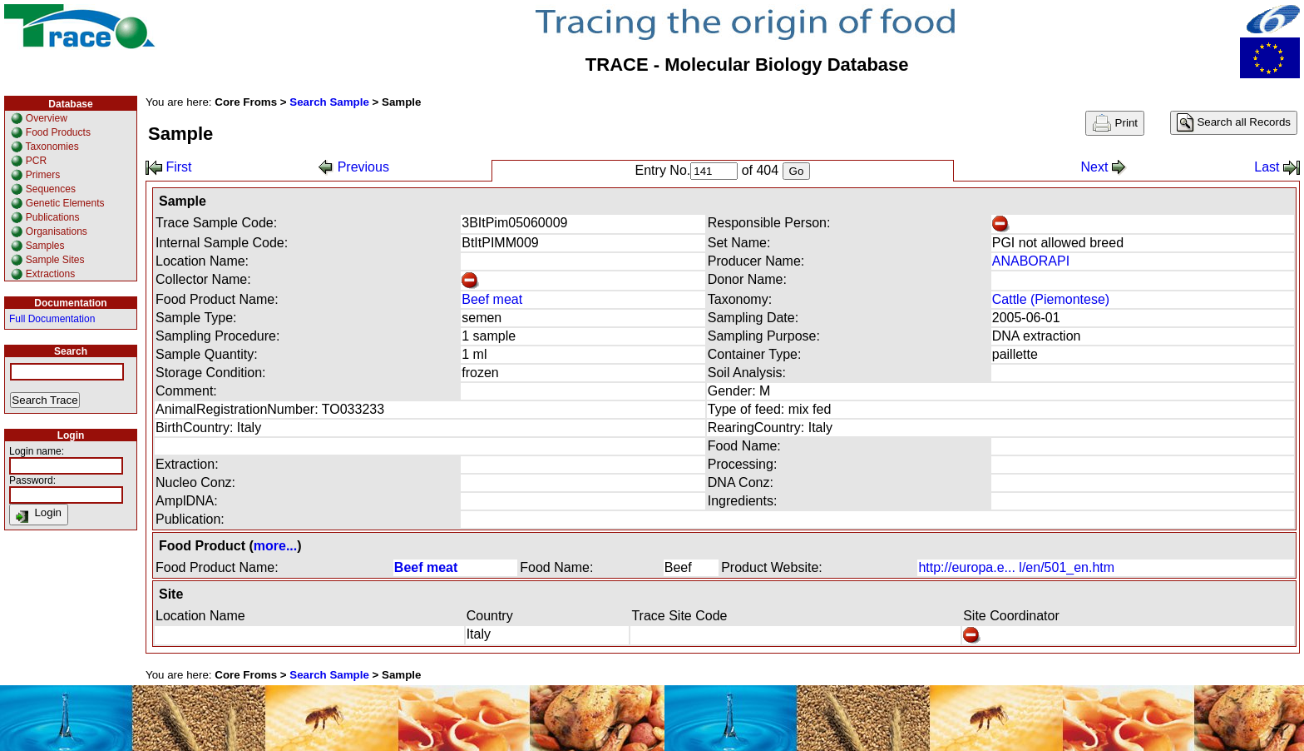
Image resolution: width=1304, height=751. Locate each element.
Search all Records (1234, 122)
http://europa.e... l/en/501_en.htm (1016, 567)
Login (39, 514)
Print (1115, 123)
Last (1277, 167)
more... (275, 546)
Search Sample (329, 102)
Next (1103, 167)
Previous (354, 167)
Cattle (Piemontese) (1050, 299)
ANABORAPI (1030, 261)
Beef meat (492, 299)
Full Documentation (52, 319)
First (169, 167)
